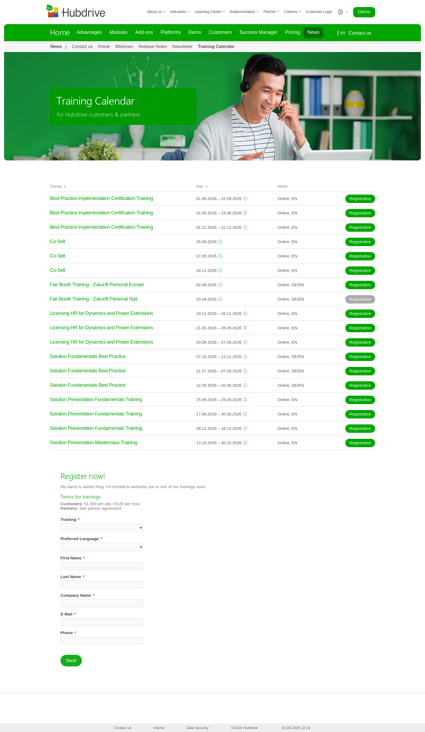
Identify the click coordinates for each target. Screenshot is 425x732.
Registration (360, 198)
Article (104, 46)
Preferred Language (102, 538)
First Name (93, 558)
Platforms (171, 32)
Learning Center (210, 11)
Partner (271, 11)
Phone (88, 632)
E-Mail (88, 614)
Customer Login (319, 11)
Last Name (93, 576)
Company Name (98, 595)
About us (156, 11)
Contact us (354, 33)
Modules (119, 32)
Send (91, 660)
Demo (364, 11)
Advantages (89, 32)
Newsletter (182, 46)
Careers (292, 11)
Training (90, 519)
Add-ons (144, 32)
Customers (220, 32)
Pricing (292, 32)
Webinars (124, 46)
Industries (180, 11)
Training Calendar (216, 46)
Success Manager (258, 32)
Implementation (244, 11)
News (313, 32)
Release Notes (153, 46)
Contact (182, 723)
